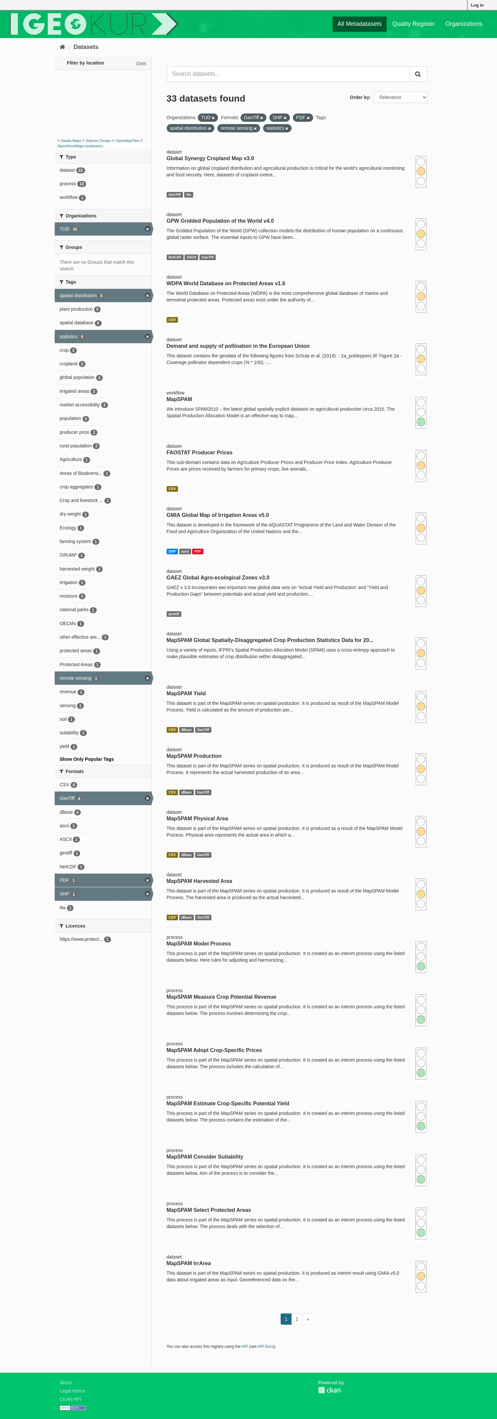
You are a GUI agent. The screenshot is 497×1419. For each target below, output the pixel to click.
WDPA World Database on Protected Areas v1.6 (226, 283)
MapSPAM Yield (186, 693)
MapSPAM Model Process (199, 943)
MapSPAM (179, 399)
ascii (185, 551)
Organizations (463, 24)
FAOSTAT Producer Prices (200, 452)
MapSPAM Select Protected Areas (209, 1210)
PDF (197, 551)
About (66, 1382)
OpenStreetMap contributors (80, 146)
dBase (186, 730)
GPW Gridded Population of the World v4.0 (220, 221)
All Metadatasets (360, 24)
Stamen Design (98, 141)
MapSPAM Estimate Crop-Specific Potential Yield (228, 1103)
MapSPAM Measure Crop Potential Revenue (221, 997)
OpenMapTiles (127, 141)
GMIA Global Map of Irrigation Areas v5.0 (218, 515)
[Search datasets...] (288, 74)
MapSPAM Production (194, 756)
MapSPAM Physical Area (197, 818)
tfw (188, 195)
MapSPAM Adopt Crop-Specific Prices (214, 1050)
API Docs (265, 1346)
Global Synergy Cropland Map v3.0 (210, 158)
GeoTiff (175, 195)
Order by (359, 97)
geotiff (174, 614)
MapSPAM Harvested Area (199, 881)
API (245, 1346)
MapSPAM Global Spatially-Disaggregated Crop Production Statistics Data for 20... (270, 640)
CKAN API (70, 1399)
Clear (141, 63)
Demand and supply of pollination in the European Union (238, 346)
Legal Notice (72, 1391)
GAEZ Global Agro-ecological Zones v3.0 (218, 577)
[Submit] (418, 74)
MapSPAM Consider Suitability (205, 1157)
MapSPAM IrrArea (189, 1263)
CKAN (329, 1390)
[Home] (62, 47)
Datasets (86, 47)
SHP (172, 551)
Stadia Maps (71, 141)
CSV (172, 320)
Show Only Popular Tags (87, 759)
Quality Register (413, 24)
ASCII (191, 257)
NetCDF (175, 257)
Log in (477, 5)
